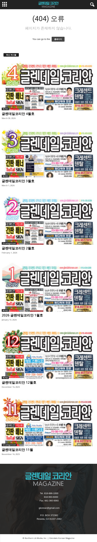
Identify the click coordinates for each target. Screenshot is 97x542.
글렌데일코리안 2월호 (18, 248)
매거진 (5, 109)
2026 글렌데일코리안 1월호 (22, 315)
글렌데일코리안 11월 (17, 449)
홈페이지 (58, 39)
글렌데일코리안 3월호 (18, 181)
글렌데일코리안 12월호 (19, 382)
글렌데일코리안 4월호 (18, 113)
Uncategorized (9, 243)
